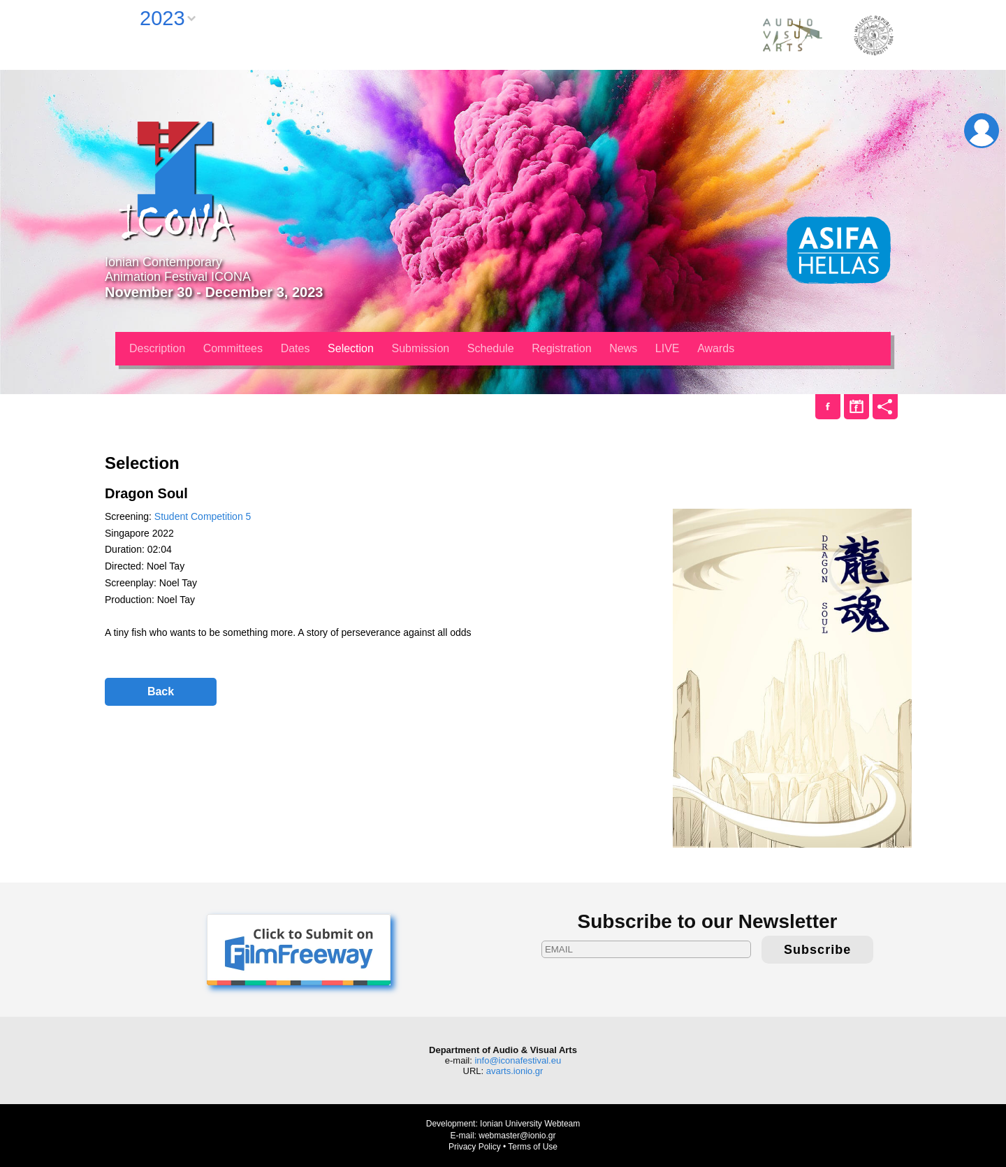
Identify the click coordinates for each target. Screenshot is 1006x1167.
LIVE (667, 348)
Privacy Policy (475, 1147)
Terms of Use (532, 1147)
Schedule (490, 348)
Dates (295, 348)
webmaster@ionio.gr (517, 1135)
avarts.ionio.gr (515, 1071)
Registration (561, 348)
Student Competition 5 (203, 516)
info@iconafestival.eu (517, 1060)
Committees (233, 348)
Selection (351, 348)
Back (160, 691)
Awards (715, 348)
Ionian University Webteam (530, 1124)
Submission (421, 348)
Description (157, 348)
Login (981, 130)
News (623, 348)
